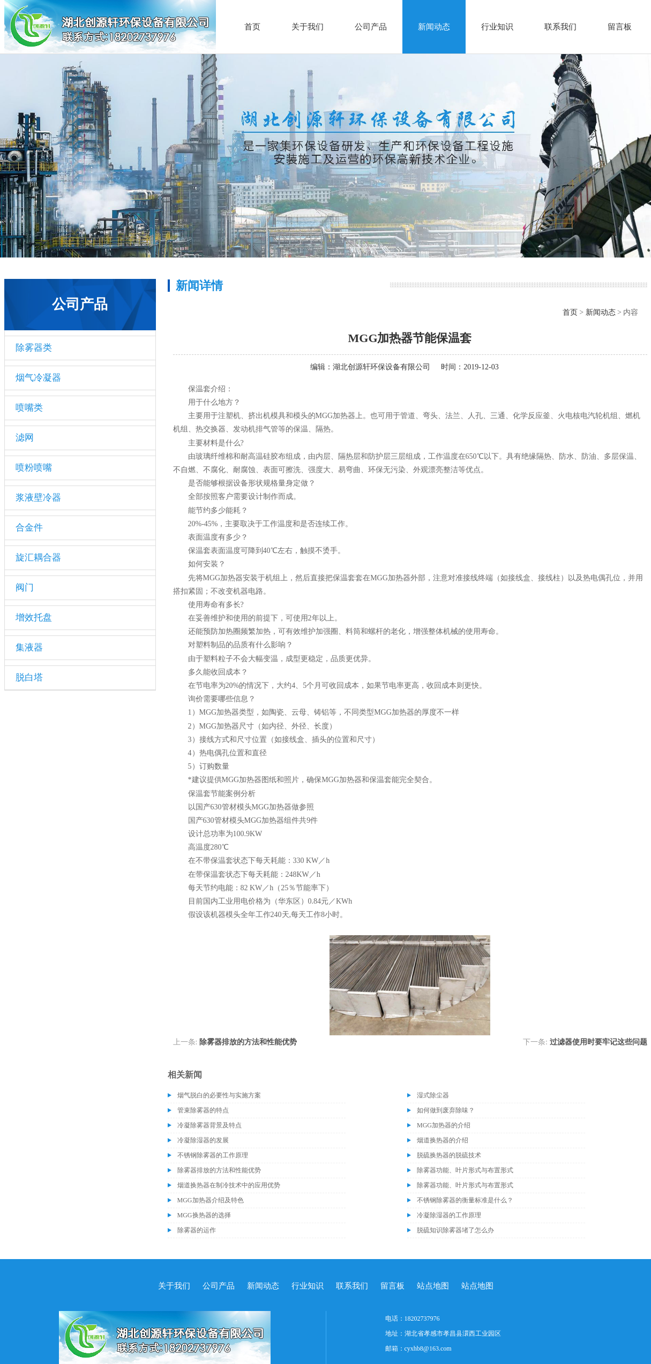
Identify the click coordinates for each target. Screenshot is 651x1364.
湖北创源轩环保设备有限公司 (381, 367)
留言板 (620, 26)
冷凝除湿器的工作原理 (449, 1215)
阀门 (25, 587)
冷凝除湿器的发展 (203, 1140)
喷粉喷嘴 (34, 468)
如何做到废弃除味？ (446, 1110)
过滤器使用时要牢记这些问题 (598, 1042)
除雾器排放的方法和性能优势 (248, 1042)
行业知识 (497, 26)
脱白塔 (29, 677)
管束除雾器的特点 (203, 1110)
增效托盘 (34, 617)
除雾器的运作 (196, 1230)
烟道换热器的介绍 (442, 1140)
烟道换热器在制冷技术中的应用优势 (228, 1185)
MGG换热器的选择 (204, 1215)
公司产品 (371, 26)
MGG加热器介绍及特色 (210, 1200)
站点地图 (433, 1286)
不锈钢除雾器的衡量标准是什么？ (465, 1200)
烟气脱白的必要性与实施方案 (219, 1095)
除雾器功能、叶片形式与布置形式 (465, 1170)
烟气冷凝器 (38, 378)
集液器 (29, 647)
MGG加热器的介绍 (443, 1125)
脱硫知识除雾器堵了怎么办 (455, 1230)
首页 (252, 26)
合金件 (29, 527)
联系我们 (560, 26)
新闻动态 (434, 26)
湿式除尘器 (433, 1095)
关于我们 (307, 26)
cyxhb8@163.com (428, 1348)
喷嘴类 (29, 408)
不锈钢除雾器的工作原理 (212, 1155)
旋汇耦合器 (38, 557)
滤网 (25, 438)
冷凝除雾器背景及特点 (209, 1125)
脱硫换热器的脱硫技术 (449, 1155)
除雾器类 (34, 348)
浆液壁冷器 (38, 497)
